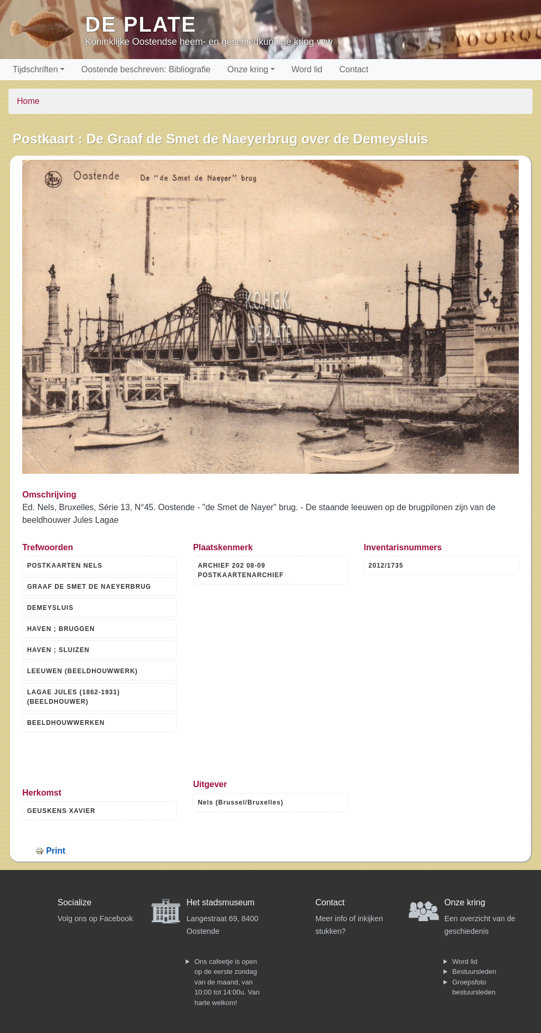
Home (28, 101)
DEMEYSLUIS (50, 607)
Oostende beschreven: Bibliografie (146, 69)
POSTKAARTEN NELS (64, 565)
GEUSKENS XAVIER (61, 811)
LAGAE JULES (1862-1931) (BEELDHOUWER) (73, 696)
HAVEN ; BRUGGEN (61, 629)
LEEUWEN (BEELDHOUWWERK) (82, 671)
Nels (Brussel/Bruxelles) (240, 802)
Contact (353, 69)
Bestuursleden (474, 971)
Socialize (74, 902)
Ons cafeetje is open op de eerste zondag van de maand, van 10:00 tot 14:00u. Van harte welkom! (226, 982)
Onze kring (247, 69)
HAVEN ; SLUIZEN (58, 650)
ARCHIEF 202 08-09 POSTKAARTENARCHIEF (241, 570)
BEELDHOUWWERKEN (66, 722)
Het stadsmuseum (220, 902)
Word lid (307, 69)
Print (55, 850)
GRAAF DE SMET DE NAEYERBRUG (89, 586)
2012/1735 (386, 565)
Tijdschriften (35, 69)
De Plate (141, 24)
